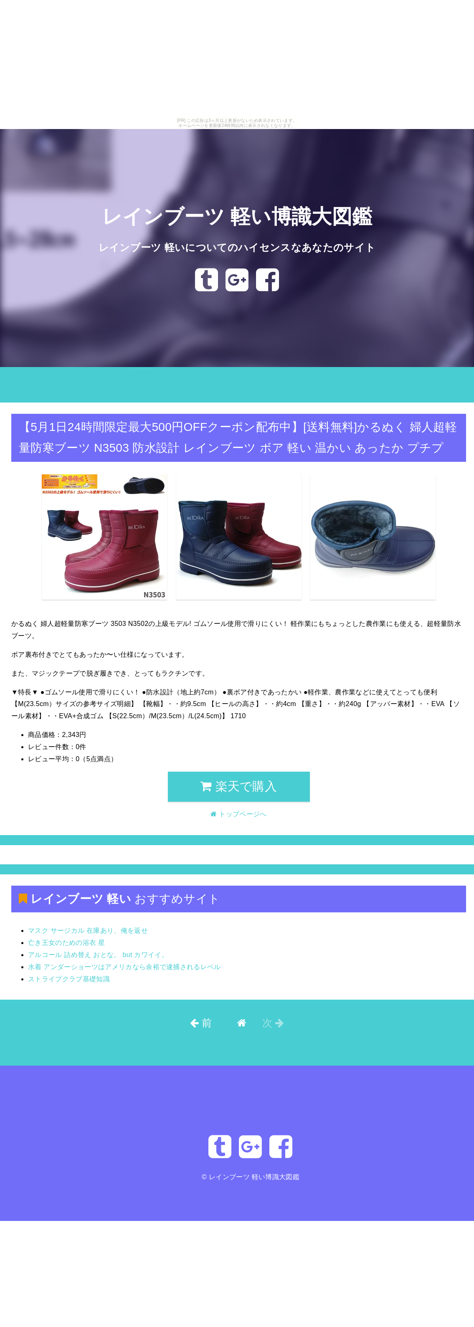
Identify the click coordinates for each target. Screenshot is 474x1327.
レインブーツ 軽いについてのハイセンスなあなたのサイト (237, 247)
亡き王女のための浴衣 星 (66, 942)
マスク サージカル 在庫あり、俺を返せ (88, 930)
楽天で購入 (238, 786)
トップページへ (28, 389)
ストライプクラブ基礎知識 (69, 979)
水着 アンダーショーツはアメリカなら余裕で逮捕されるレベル (124, 966)
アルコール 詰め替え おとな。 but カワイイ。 (98, 954)
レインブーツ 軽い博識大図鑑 (237, 217)
